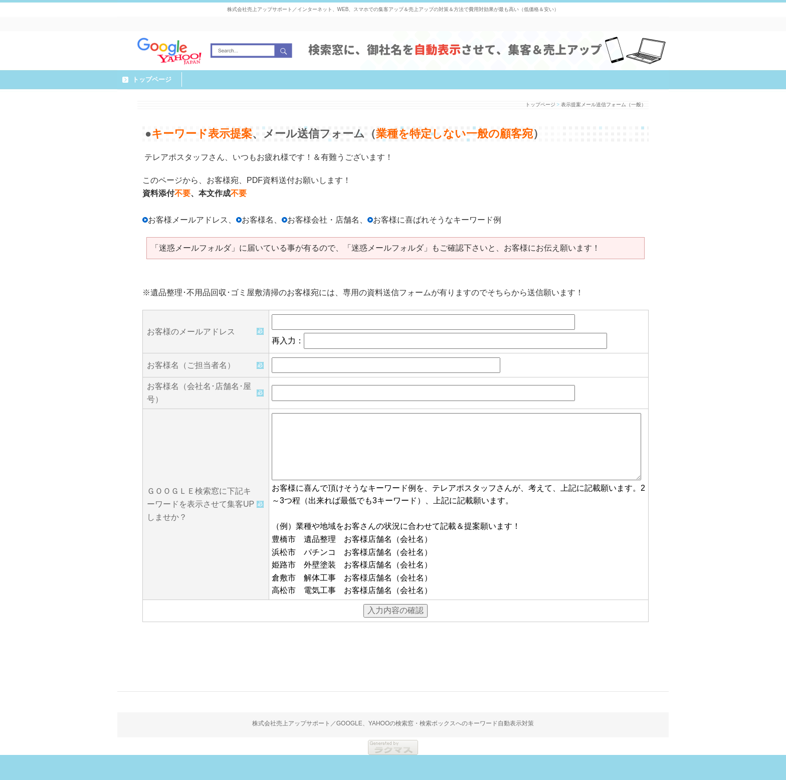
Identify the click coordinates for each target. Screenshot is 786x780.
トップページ (151, 79)
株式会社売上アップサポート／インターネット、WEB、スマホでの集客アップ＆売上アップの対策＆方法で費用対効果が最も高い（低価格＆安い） (393, 9)
